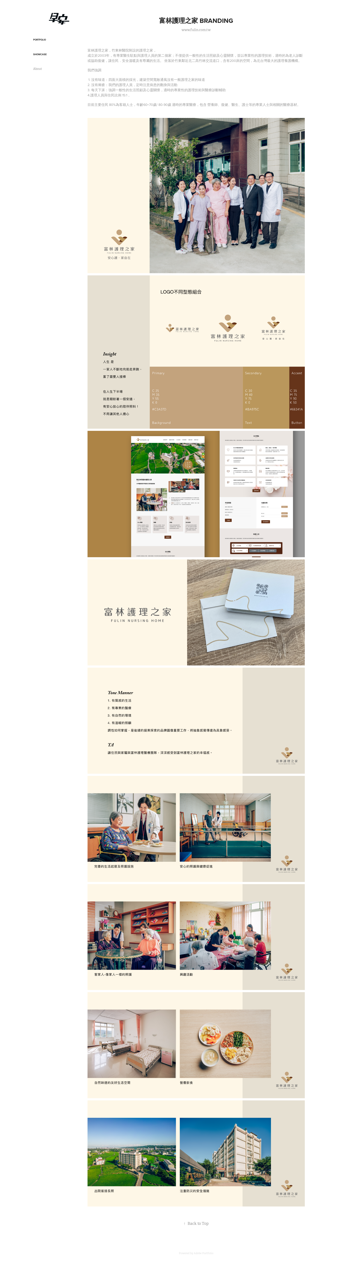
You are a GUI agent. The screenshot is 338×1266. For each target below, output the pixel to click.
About (37, 69)
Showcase (40, 54)
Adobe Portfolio (203, 1253)
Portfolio (39, 39)
